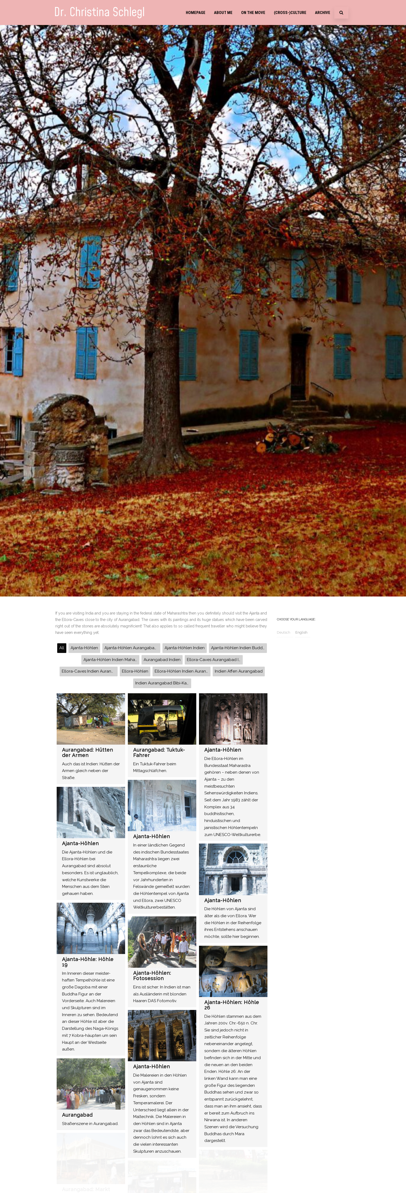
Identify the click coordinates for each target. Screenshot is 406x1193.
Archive (322, 12)
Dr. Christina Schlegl (99, 12)
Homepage (195, 12)
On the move (253, 12)
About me (223, 12)
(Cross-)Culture (290, 12)
